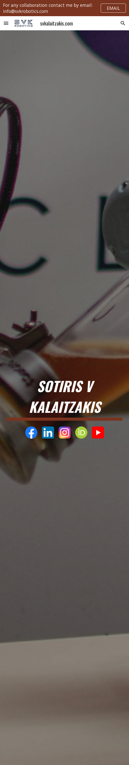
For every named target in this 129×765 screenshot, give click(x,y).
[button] (6, 23)
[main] (65, 397)
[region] (64, 8)
